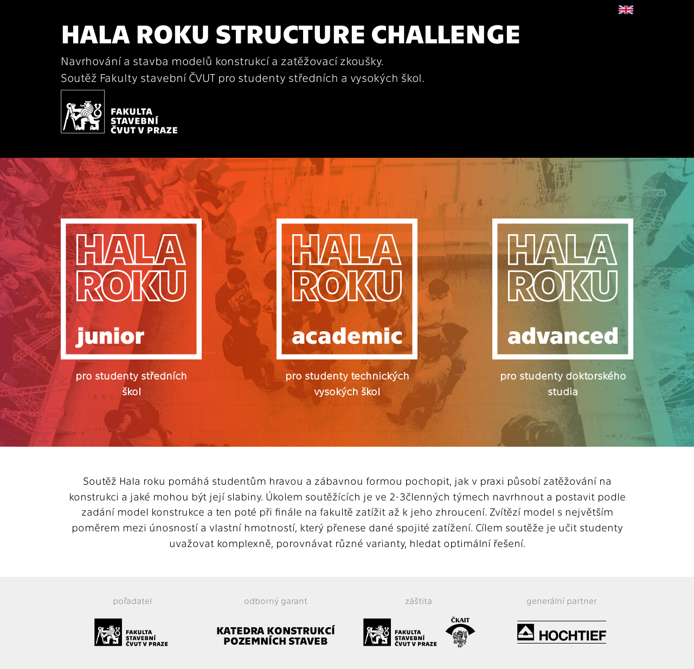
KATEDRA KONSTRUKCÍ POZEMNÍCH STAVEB (275, 634)
